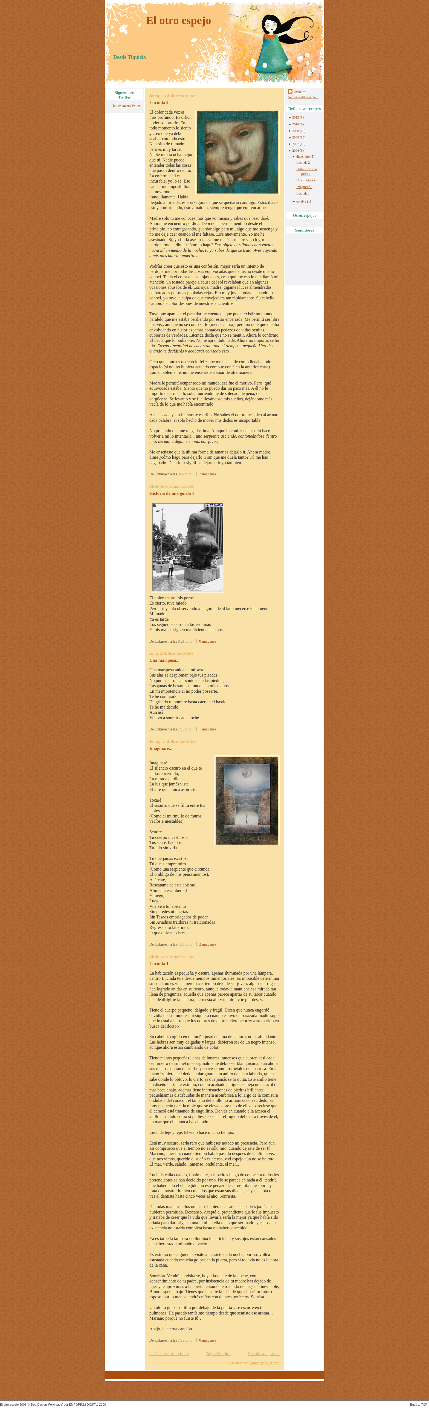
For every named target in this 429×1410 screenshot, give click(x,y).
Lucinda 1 (159, 963)
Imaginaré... (160, 748)
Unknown (300, 92)
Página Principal (218, 1354)
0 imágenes (207, 641)
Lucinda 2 (159, 102)
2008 (295, 137)
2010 (295, 124)
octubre (301, 201)
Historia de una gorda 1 (171, 493)
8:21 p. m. (185, 641)
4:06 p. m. (185, 944)
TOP (424, 1404)
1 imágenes (207, 729)
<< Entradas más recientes (169, 1354)
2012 (295, 117)
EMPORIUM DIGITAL (83, 1404)
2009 (295, 131)
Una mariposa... (164, 660)
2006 (295, 150)
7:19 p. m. (185, 1340)
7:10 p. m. (185, 729)
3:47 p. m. (185, 474)
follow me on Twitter (127, 106)
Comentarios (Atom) (264, 1363)
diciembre (303, 156)
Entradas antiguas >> (264, 1354)
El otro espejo (178, 20)
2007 (295, 144)
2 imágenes (207, 474)
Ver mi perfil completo (303, 97)
